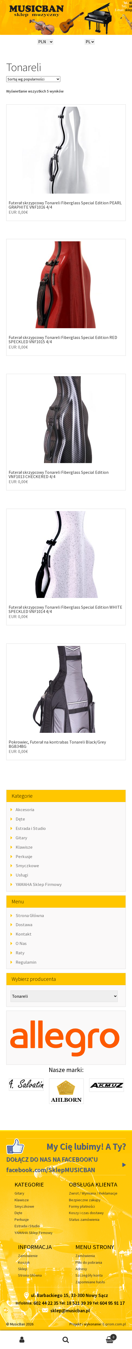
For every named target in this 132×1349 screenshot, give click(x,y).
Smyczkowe (27, 865)
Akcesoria (25, 809)
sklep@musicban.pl (66, 1311)
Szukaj (66, 1340)
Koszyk (24, 1262)
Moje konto (22, 1340)
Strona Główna (30, 915)
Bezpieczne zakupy (84, 1200)
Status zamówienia (84, 1219)
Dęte (20, 819)
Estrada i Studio (31, 828)
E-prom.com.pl (114, 1324)
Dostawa (24, 924)
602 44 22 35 (45, 1303)
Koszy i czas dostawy (86, 1212)
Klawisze (24, 847)
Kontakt (24, 934)
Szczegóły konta (89, 1275)
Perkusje (24, 856)
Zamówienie (28, 1255)
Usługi (22, 875)
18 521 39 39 (79, 1303)
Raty (20, 953)
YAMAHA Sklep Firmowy (39, 884)
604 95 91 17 (112, 1303)
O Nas (21, 943)
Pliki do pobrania (88, 1262)
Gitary (21, 838)
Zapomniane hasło (90, 1282)
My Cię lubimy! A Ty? (86, 1146)
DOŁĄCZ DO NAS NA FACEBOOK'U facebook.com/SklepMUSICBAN (52, 1164)
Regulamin (26, 962)
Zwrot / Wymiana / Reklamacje (93, 1193)
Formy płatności (82, 1206)
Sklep (22, 1268)
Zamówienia (85, 1255)
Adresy (81, 1268)
